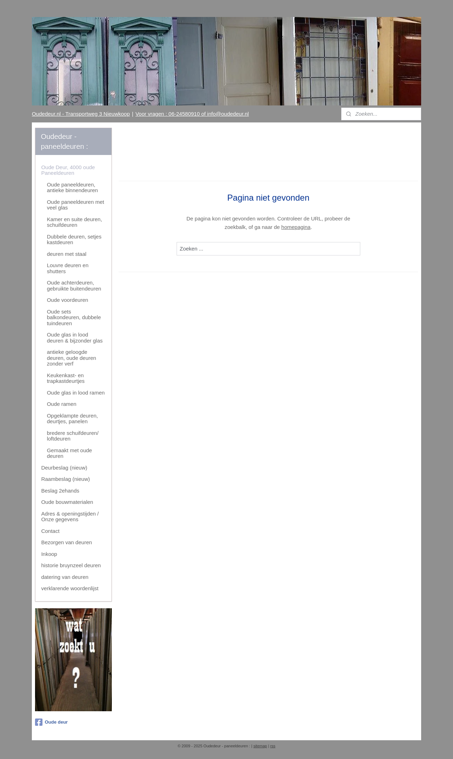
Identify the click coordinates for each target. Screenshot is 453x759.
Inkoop (49, 554)
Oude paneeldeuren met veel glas (75, 205)
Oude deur (51, 722)
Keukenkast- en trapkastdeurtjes (66, 378)
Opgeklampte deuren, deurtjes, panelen (72, 419)
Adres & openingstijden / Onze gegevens (70, 517)
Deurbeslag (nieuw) (64, 468)
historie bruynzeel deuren (71, 565)
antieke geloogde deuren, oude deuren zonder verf (71, 358)
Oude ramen (61, 404)
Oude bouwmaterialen (67, 502)
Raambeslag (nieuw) (65, 479)
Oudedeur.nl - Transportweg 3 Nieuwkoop (81, 114)
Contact (50, 531)
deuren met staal (66, 254)
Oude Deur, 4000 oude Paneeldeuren (68, 170)
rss (272, 746)
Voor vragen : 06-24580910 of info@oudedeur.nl (192, 114)
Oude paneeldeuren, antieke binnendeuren (72, 188)
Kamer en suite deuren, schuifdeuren (74, 222)
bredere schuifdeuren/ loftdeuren (72, 436)
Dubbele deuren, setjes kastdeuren (74, 240)
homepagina (296, 227)
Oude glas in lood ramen (75, 393)
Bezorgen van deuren (66, 542)
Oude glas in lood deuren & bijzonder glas (75, 338)
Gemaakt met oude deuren (69, 453)
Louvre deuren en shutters (67, 268)
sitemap (260, 746)
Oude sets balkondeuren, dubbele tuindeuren (74, 317)
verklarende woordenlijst (69, 588)
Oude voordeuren (67, 300)
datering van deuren (64, 577)
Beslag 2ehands (60, 491)
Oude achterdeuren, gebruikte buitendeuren (74, 286)
